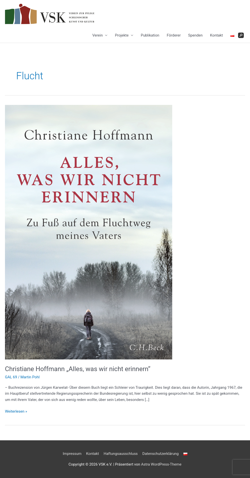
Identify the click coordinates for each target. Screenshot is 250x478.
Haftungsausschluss (121, 453)
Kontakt (216, 35)
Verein (97, 35)
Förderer (174, 35)
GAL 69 (11, 377)
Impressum (72, 453)
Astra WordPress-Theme (161, 464)
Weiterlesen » (16, 411)
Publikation (150, 35)
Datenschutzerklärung (160, 453)
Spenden (195, 35)
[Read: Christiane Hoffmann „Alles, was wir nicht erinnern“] (88, 231)
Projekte (121, 35)
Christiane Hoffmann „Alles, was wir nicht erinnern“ (77, 369)
